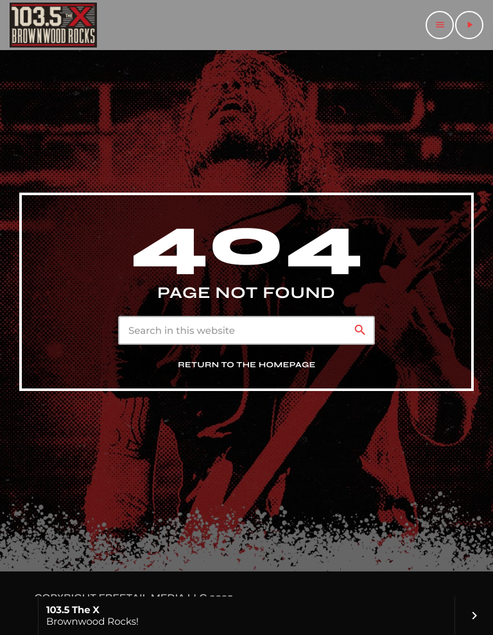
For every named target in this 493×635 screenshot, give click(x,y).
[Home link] (53, 25)
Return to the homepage (247, 365)
